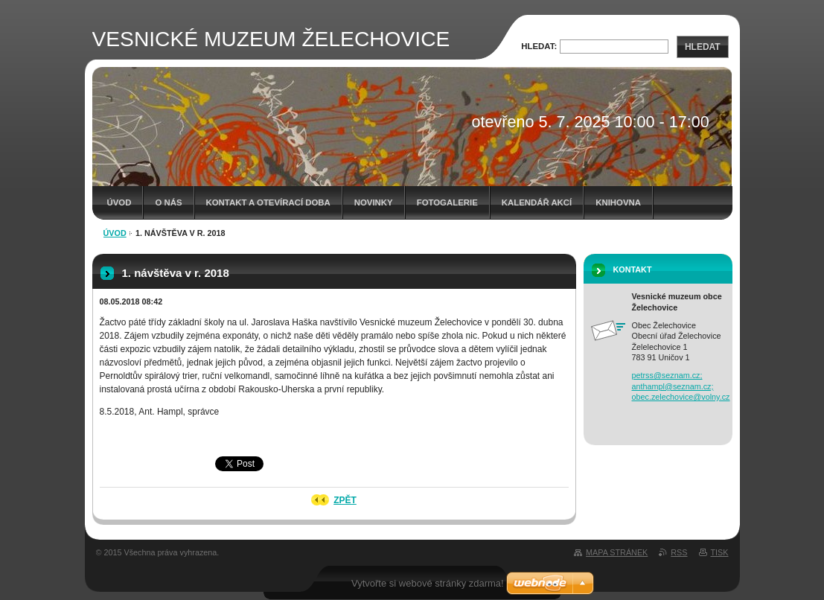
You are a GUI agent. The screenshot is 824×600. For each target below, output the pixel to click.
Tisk (720, 552)
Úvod (119, 202)
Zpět (345, 500)
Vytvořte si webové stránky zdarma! (427, 583)
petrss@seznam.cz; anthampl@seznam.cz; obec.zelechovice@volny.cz (681, 386)
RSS (679, 552)
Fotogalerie (447, 202)
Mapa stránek (617, 552)
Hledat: (539, 46)
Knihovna (618, 202)
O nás (168, 202)
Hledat (703, 47)
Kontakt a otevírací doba (268, 202)
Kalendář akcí (537, 202)
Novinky (373, 202)
